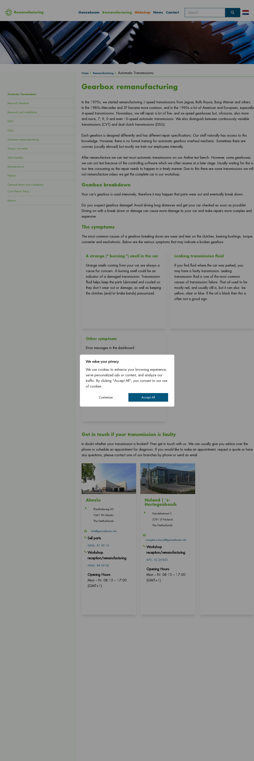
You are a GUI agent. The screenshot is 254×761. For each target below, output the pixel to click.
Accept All (148, 397)
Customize (106, 397)
